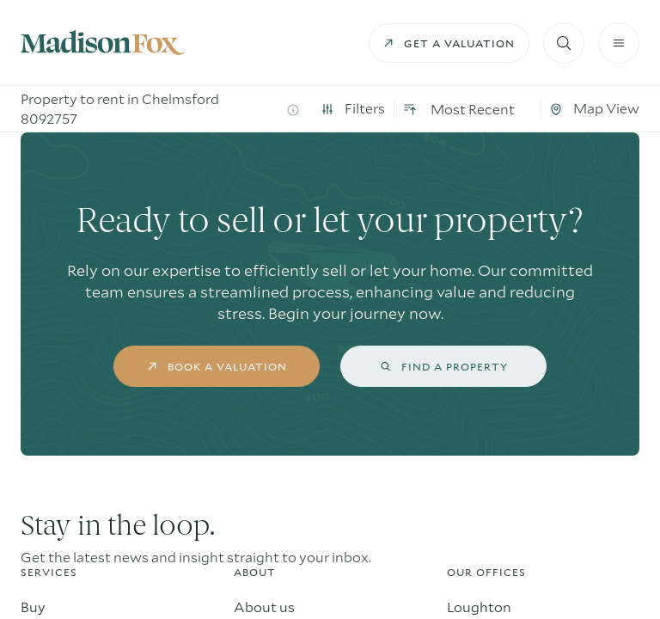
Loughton (479, 607)
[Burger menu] (618, 43)
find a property (444, 366)
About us (264, 607)
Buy (33, 607)
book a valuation (217, 366)
